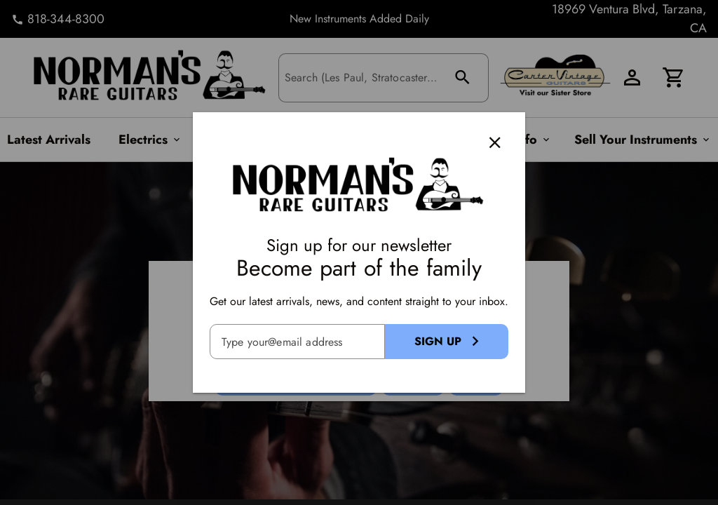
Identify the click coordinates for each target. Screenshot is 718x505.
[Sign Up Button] (447, 341)
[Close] (495, 142)
